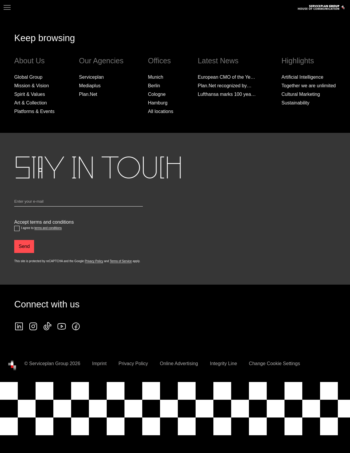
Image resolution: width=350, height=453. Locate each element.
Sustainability (295, 102)
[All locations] (160, 111)
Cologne (157, 94)
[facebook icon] (76, 326)
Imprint (99, 363)
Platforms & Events (34, 111)
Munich (155, 77)
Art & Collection (30, 102)
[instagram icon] (33, 326)
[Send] (24, 246)
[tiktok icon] (47, 326)
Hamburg (157, 102)
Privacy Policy (94, 261)
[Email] (78, 203)
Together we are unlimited (309, 85)
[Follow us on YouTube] (61, 326)
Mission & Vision (31, 85)
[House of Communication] (12, 365)
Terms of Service (121, 261)
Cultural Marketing (301, 94)
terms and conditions (48, 228)
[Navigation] (7, 7)
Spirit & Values (29, 94)
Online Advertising (179, 363)
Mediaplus (90, 85)
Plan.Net (88, 94)
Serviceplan (91, 77)
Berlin (154, 85)
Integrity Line (223, 363)
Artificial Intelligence (302, 77)
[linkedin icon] (19, 326)
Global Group (28, 77)
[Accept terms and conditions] (17, 228)
